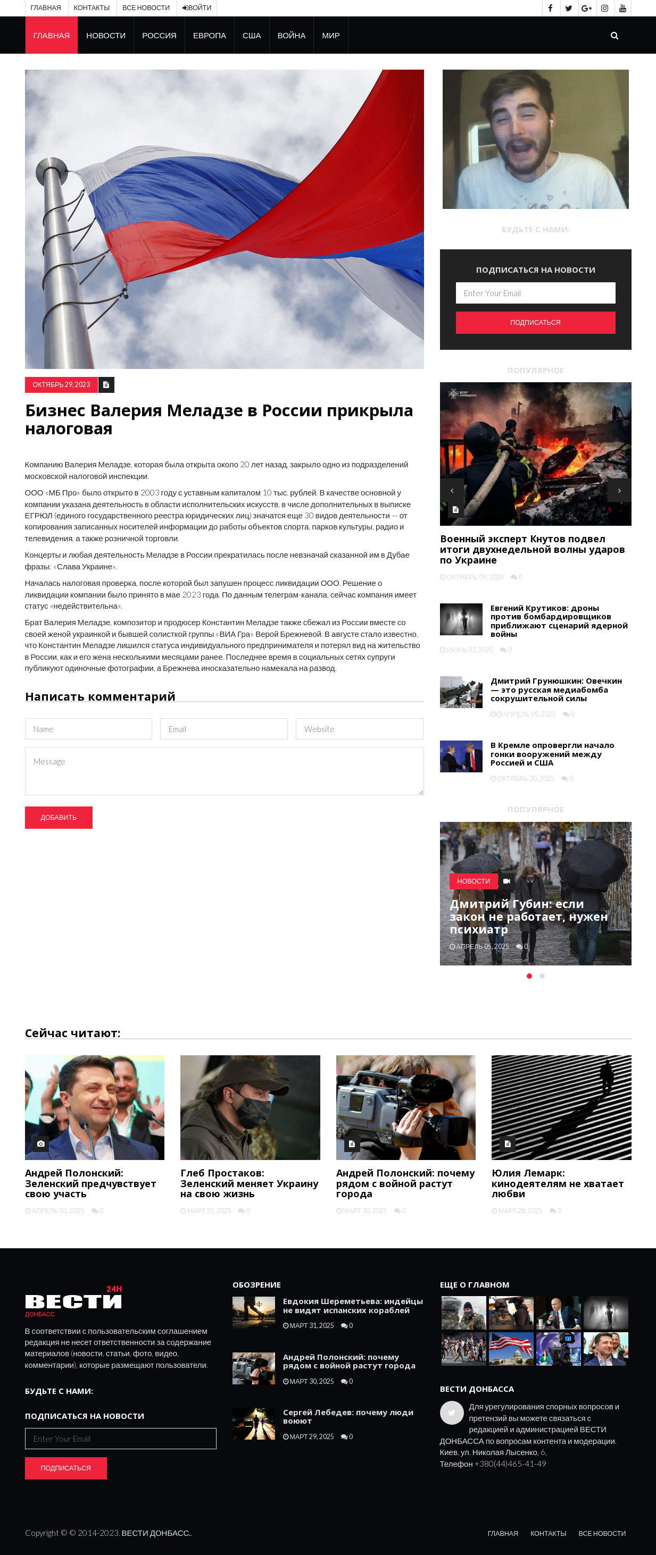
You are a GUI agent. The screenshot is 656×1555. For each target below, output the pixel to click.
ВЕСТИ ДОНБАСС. (156, 1532)
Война (292, 35)
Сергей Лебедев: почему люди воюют (348, 1416)
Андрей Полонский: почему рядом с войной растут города (405, 1183)
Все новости (146, 8)
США (252, 35)
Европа (209, 35)
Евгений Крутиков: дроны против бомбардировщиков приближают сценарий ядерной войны (559, 621)
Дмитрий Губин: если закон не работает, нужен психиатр (529, 916)
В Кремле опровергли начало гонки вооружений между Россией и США (553, 753)
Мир (330, 35)
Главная (46, 8)
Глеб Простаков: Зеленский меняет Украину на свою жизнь (249, 1183)
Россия (159, 35)
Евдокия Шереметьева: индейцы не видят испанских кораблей (353, 1305)
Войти (196, 8)
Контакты (92, 8)
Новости (106, 35)
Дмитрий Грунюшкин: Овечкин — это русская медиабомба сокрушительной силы (556, 689)
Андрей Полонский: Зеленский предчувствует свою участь (90, 1183)
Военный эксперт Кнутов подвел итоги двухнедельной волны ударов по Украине (532, 549)
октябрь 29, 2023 (61, 385)
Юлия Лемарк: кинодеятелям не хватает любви (558, 1183)
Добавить (59, 817)
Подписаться (535, 322)
